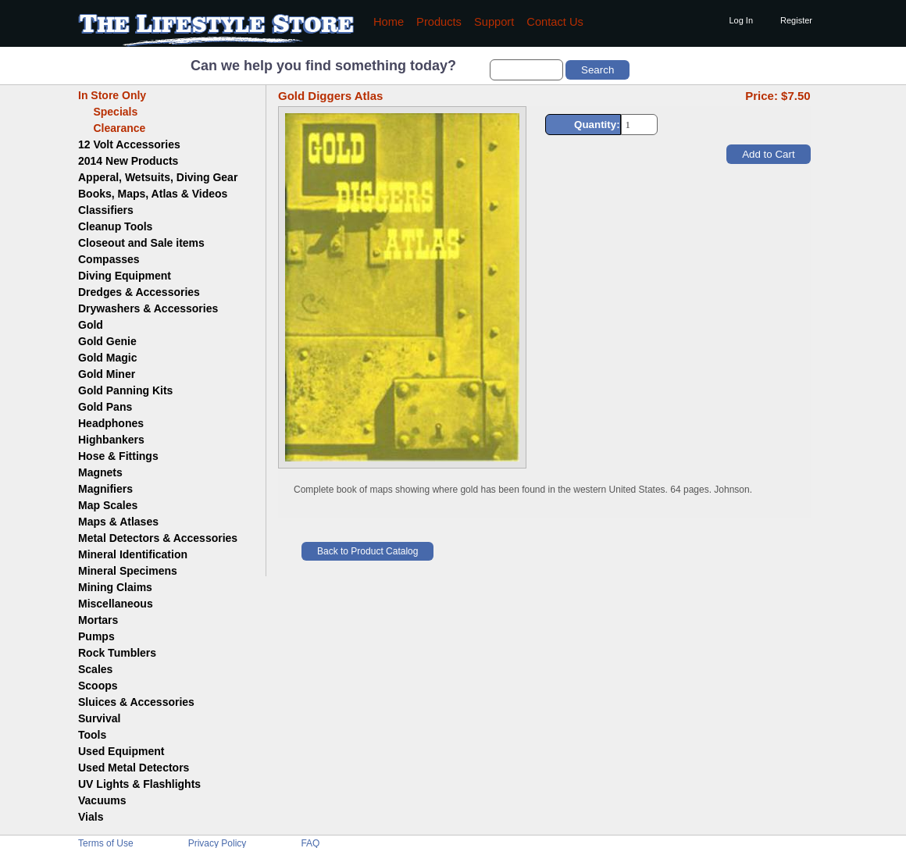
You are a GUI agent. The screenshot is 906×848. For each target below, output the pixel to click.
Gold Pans (105, 407)
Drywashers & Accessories (148, 308)
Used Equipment (121, 751)
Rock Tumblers (117, 653)
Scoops (98, 685)
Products (439, 22)
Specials (107, 111)
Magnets (100, 472)
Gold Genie (107, 341)
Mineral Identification (132, 554)
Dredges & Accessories (139, 292)
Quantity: (597, 124)
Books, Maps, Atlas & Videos (152, 193)
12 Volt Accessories (129, 144)
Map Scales (107, 505)
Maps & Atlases (118, 521)
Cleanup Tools (115, 226)
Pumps (96, 636)
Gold (90, 325)
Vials (90, 817)
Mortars (98, 620)
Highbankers (111, 439)
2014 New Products (128, 161)
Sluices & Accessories (136, 702)
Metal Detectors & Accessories (157, 538)
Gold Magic (107, 357)
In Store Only (112, 95)
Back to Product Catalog (367, 551)
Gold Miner (106, 374)
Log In (741, 20)
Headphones (111, 423)
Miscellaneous (115, 603)
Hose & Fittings (118, 456)
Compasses (109, 259)
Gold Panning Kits (125, 390)
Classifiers (106, 210)
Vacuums (102, 800)
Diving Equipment (124, 275)
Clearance (111, 128)
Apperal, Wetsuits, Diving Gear (157, 177)
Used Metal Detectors (133, 767)
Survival (99, 718)
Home (388, 22)
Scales (95, 669)
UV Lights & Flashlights (139, 784)
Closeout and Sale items (141, 243)
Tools (92, 735)
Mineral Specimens (127, 571)
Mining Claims (115, 587)
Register (796, 20)
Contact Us (554, 22)
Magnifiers (105, 489)
